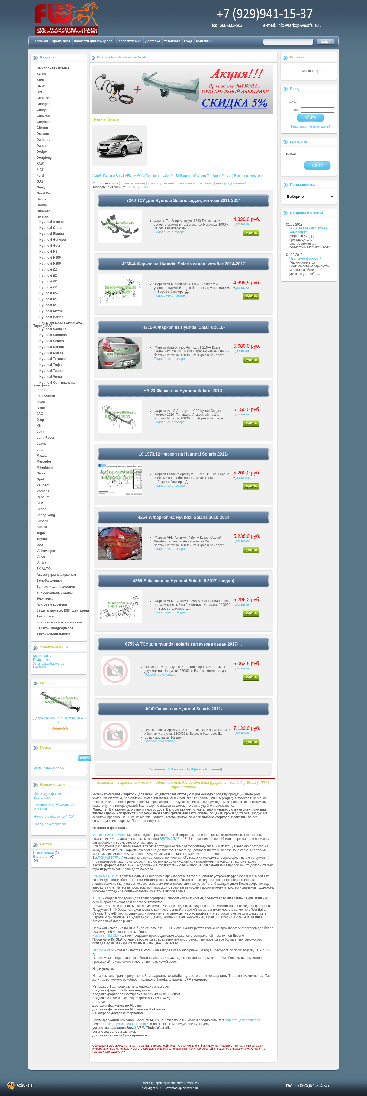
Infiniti (41, 390)
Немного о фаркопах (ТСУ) (54, 816)
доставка (242, 224)
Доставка (152, 41)
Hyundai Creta (50, 228)
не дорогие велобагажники (128, 1024)
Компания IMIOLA (105, 936)
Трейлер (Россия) (220, 176)
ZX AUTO (44, 569)
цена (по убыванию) (231, 183)
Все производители (248, 176)
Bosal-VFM (124, 176)
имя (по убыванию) (162, 183)
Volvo (41, 557)
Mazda (42, 455)
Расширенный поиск (49, 768)
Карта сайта (42, 656)
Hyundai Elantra (51, 234)
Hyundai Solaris (51, 341)
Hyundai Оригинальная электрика (54, 383)
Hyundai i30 (48, 281)
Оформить (191, 1083)
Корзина (297, 57)
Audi (40, 80)
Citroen (42, 128)
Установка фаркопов (48, 663)
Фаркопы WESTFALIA (108, 835)
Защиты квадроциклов (55, 628)
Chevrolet (44, 116)
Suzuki (42, 527)
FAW (40, 163)
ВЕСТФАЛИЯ (170, 839)
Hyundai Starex (51, 353)
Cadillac (43, 98)
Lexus (41, 443)
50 (138, 187)
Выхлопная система (53, 68)
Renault (43, 497)
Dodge (42, 152)
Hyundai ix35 (49, 299)
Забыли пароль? (319, 126)
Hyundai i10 (48, 269)
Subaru (42, 521)
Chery (41, 110)
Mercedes (44, 461)
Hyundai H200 (50, 263)
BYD (40, 92)
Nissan (42, 473)
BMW (41, 86)
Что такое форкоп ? (305, 259)
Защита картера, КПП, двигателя (63, 610)
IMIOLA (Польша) (146, 176)
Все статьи (41, 856)
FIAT (40, 169)
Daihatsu (43, 140)
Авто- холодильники (53, 634)
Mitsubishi (45, 467)
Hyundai (43, 217)
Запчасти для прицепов (93, 41)
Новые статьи (43, 853)
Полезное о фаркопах (50, 824)
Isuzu (41, 402)
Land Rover (45, 438)
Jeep (40, 420)
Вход (188, 41)
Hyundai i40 (48, 287)
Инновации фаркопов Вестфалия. (50, 795)
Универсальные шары (55, 592)
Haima (41, 199)
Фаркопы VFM (103, 950)
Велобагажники (128, 41)
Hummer (43, 211)
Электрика (45, 598)
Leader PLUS (169, 176)
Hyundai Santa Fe (53, 329)
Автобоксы (45, 616)
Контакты (203, 41)
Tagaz (41, 533)
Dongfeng (44, 158)
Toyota (42, 539)
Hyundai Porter (51, 317)
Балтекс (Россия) (193, 176)
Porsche (43, 491)
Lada (40, 432)
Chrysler (43, 122)
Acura (41, 74)
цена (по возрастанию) (196, 183)
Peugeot (43, 485)
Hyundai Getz (49, 246)
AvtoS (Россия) (103, 176)
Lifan (40, 449)
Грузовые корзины (52, 604)
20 (133, 187)
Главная (41, 41)
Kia (39, 426)
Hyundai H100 (50, 257)
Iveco (41, 408)
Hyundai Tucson (51, 371)
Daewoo (43, 134)
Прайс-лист (61, 41)
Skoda (41, 509)
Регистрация (299, 126)
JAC (40, 414)
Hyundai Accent (51, 222)
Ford (40, 175)
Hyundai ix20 (49, 293)
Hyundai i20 (48, 275)
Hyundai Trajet (50, 365)
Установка (172, 41)
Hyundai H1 (48, 251)
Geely (41, 187)
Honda (42, 205)
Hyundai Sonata (51, 347)
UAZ (40, 545)
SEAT (41, 503)
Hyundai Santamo (53, 335)
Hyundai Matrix (51, 311)
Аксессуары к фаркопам (56, 575)
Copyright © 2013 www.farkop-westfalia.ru (170, 1088)
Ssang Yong (46, 515)
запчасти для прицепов (242, 1020)
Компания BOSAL (105, 876)
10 (128, 187)
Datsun (42, 146)
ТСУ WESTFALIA (110, 858)
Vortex (41, 563)
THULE (97, 898)
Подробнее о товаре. (170, 232)
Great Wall (45, 193)
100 (145, 187)
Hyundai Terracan (52, 359)
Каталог (102, 57)
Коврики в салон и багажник (59, 622)
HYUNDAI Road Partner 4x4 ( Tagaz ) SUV (58, 323)
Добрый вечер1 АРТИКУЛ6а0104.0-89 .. (60, 720)
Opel (40, 479)
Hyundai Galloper (52, 240)
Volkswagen (46, 551)
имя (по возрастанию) (128, 183)
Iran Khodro (46, 396)
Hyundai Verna (50, 377)
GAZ (40, 181)
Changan (43, 104)
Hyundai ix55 (49, 305)
